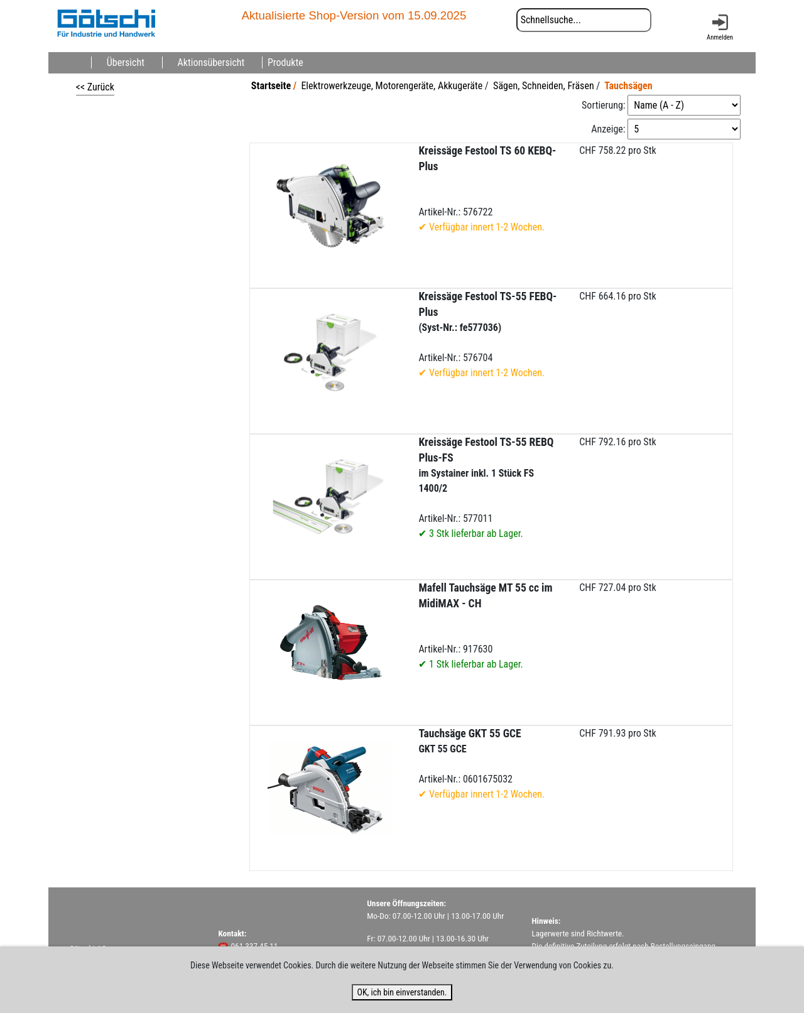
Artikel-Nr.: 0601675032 (481, 763)
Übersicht (125, 62)
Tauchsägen (628, 86)
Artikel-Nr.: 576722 (487, 188)
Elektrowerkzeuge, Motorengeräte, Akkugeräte (391, 86)
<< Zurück (95, 87)
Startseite (271, 86)
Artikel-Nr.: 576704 (487, 334)
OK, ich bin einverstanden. (402, 992)
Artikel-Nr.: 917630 (485, 626)
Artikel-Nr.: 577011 (485, 487)
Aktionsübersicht (211, 62)
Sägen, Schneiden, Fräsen (543, 86)
